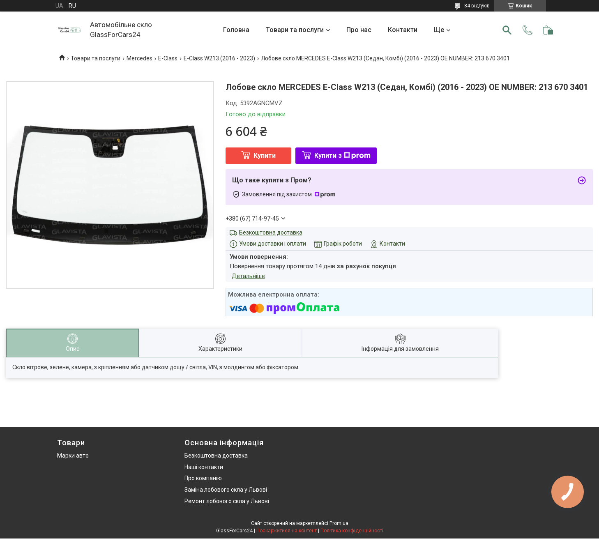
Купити (264, 155)
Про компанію (203, 478)
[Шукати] (507, 30)
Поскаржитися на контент (286, 531)
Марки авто (73, 455)
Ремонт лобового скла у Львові (226, 501)
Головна (236, 30)
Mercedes (139, 58)
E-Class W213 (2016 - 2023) (219, 58)
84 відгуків (477, 6)
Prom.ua (338, 523)
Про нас (358, 30)
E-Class (167, 58)
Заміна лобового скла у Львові (225, 489)
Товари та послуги (295, 30)
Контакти (402, 30)
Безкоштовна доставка (270, 232)
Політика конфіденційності (351, 531)
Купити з (342, 155)
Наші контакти (203, 467)
